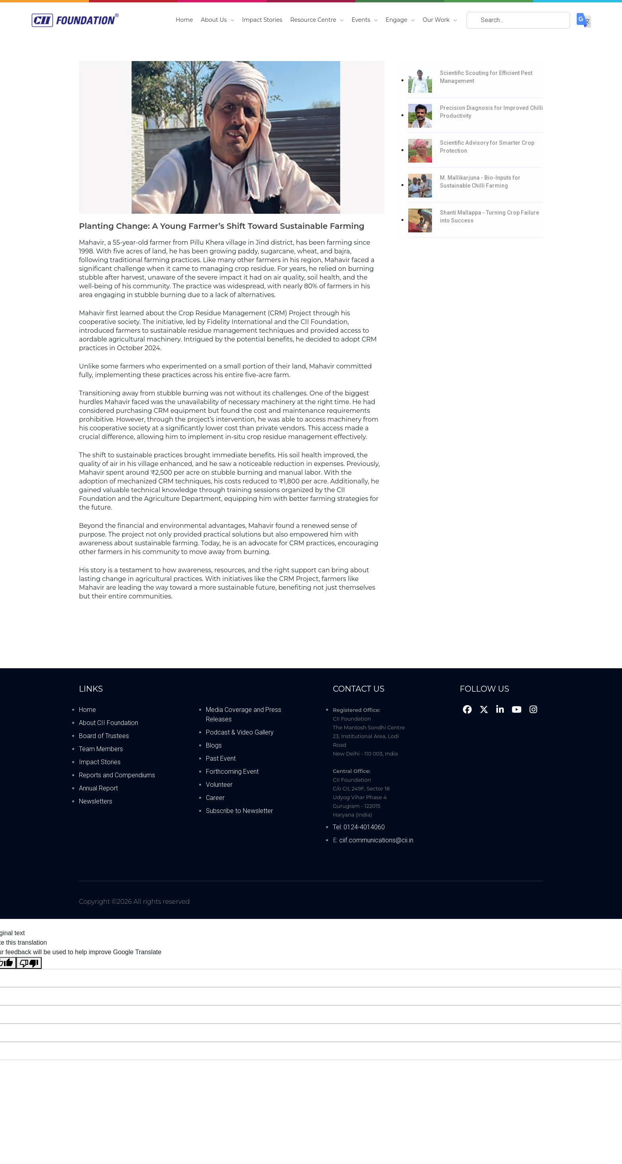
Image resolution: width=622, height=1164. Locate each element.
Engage (400, 19)
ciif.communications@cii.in (376, 840)
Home (184, 19)
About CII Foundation (108, 723)
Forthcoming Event (232, 771)
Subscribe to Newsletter (239, 811)
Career (215, 798)
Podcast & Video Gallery (240, 732)
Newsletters (95, 801)
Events (364, 19)
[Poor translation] (29, 963)
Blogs (214, 745)
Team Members (101, 749)
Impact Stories (262, 19)
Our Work (439, 19)
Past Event (221, 758)
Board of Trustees (104, 736)
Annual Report (98, 788)
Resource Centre (317, 19)
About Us (217, 19)
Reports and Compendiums (117, 775)
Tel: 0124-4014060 (359, 827)
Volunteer (219, 784)
